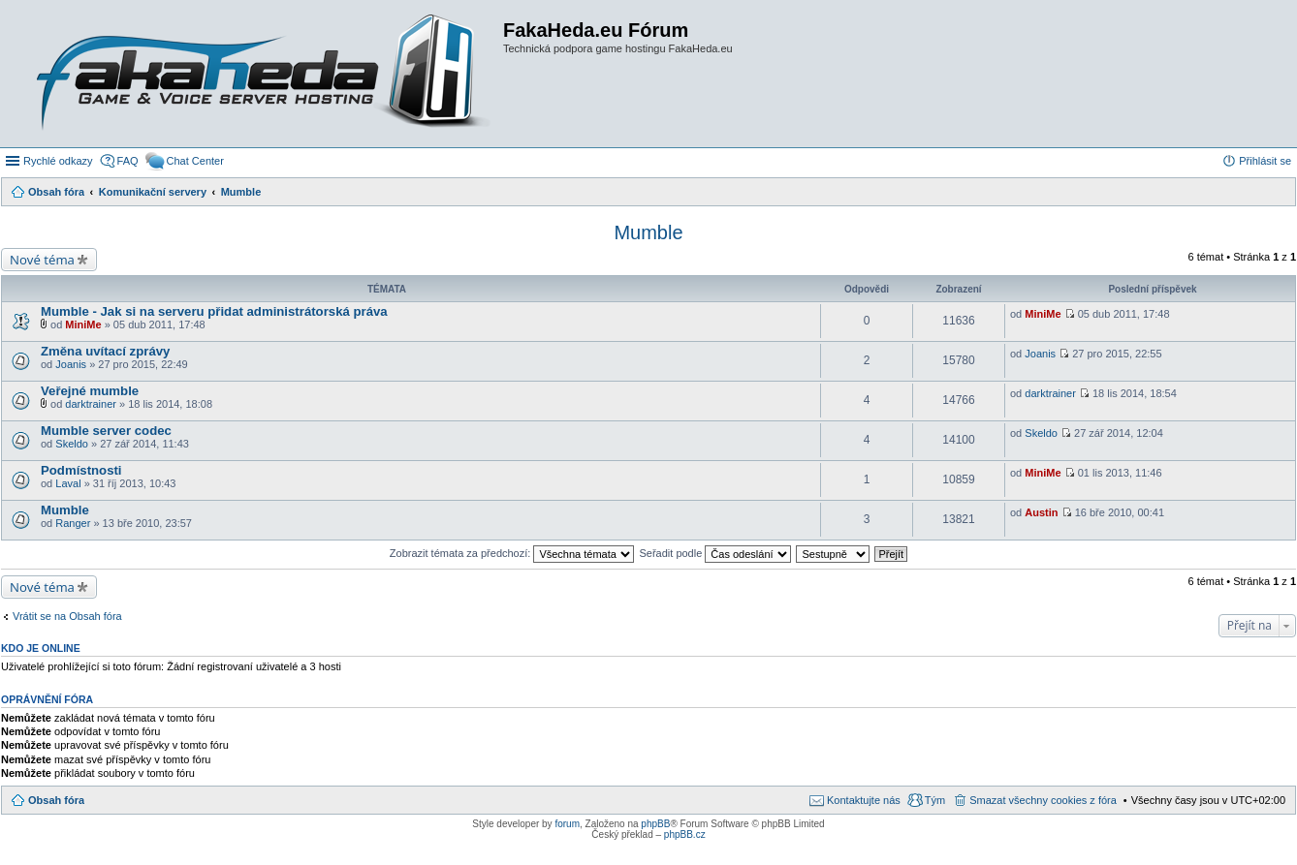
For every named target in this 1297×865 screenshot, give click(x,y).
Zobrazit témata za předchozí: (512, 553)
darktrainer (90, 404)
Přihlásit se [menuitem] (1265, 161)
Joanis (70, 364)
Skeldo (71, 443)
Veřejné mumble (90, 391)
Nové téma (42, 259)
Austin (1041, 512)
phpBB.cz (685, 834)
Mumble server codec (106, 430)
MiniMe (83, 324)
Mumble (648, 232)
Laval (67, 483)
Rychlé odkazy (58, 161)
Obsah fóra (56, 800)
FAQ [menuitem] (128, 161)
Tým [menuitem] (935, 800)
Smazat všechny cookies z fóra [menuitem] (1043, 800)
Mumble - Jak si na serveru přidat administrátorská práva (214, 311)
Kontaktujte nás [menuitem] (864, 800)
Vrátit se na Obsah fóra (67, 616)
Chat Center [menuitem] (195, 161)
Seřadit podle (715, 553)
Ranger (72, 523)
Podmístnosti (81, 470)
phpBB (655, 824)
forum (567, 824)
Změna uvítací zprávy (105, 351)
